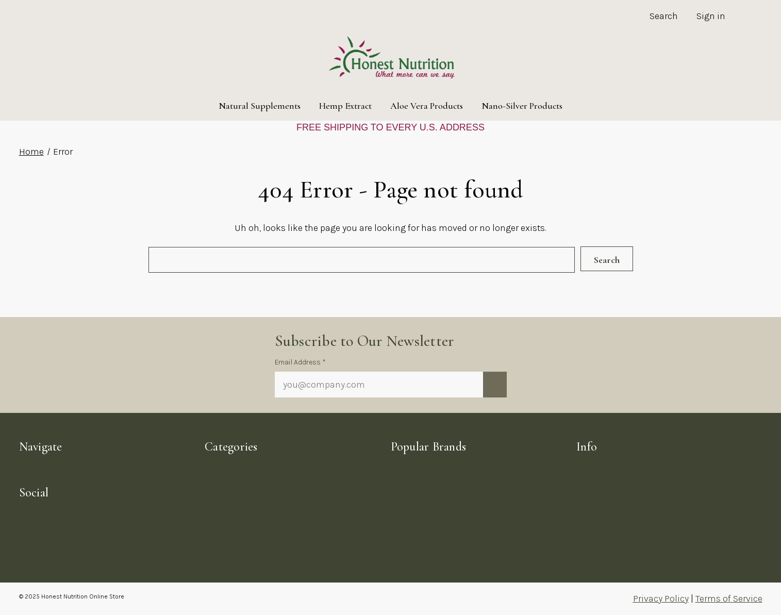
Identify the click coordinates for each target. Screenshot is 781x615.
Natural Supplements (260, 105)
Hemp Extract (345, 105)
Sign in (710, 16)
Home (31, 151)
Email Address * (300, 362)
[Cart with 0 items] (748, 17)
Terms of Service (728, 598)
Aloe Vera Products (426, 105)
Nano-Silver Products (521, 105)
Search (664, 16)
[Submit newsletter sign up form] (495, 384)
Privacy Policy (661, 598)
